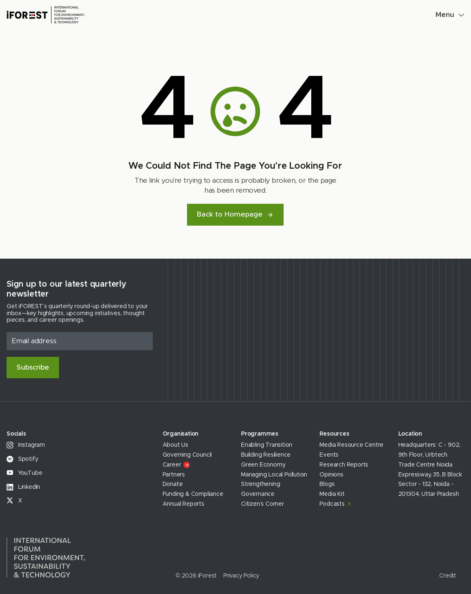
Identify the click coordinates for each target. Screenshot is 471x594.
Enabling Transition (266, 445)
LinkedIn (23, 487)
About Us (175, 445)
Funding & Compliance (193, 494)
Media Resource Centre (351, 445)
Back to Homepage (235, 214)
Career (176, 465)
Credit (447, 576)
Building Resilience (266, 455)
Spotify (22, 459)
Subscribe (33, 367)
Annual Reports (183, 504)
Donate (173, 484)
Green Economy (263, 465)
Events (329, 455)
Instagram (26, 445)
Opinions (331, 475)
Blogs (327, 484)
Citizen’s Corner (262, 504)
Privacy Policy (241, 576)
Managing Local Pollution (274, 475)
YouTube (24, 473)
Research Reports (344, 465)
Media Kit (332, 494)
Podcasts (332, 504)
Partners (174, 475)
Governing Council (187, 455)
